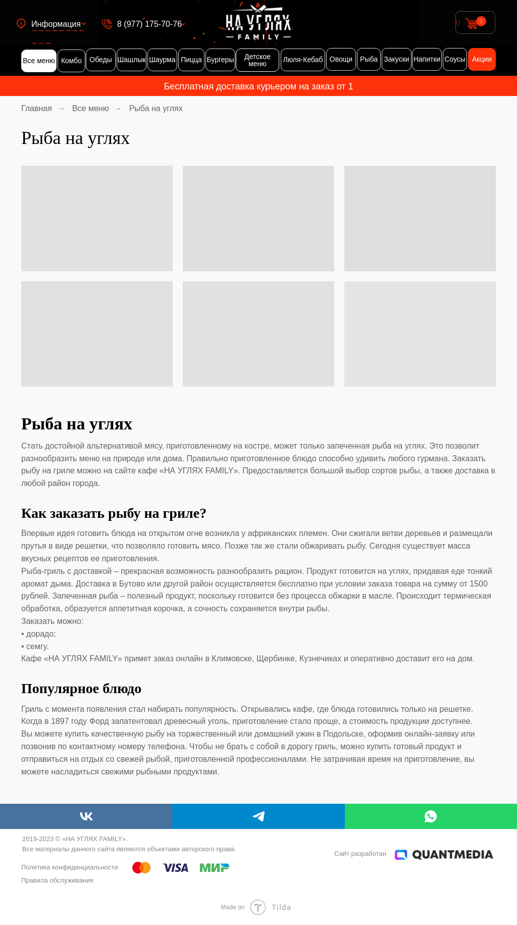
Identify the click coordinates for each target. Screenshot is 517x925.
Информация (56, 24)
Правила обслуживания (57, 880)
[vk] (86, 816)
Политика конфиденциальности (69, 867)
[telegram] (258, 816)
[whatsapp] (431, 816)
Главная (36, 108)
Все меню (90, 108)
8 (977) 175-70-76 (149, 24)
